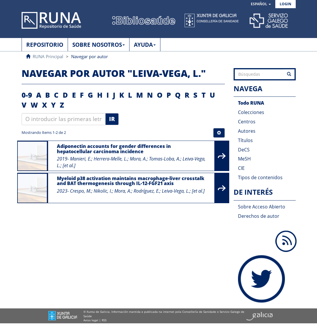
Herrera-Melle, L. (110, 159)
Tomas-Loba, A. (164, 159)
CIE (241, 168)
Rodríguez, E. (147, 191)
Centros (246, 121)
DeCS (244, 149)
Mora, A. (138, 159)
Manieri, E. (80, 159)
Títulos (245, 140)
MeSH (244, 159)
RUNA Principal (48, 56)
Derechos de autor (258, 216)
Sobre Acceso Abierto (261, 206)
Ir (112, 119)
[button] (260, 4)
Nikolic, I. (103, 191)
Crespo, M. (80, 191)
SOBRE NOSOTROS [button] (98, 45)
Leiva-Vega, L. (176, 191)
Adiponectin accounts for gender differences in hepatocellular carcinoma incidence (114, 149)
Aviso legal (90, 320)
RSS (104, 320)
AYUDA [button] (145, 45)
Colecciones (251, 112)
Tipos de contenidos (260, 177)
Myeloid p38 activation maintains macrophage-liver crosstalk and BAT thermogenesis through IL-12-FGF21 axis (130, 181)
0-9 (27, 95)
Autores (246, 131)
